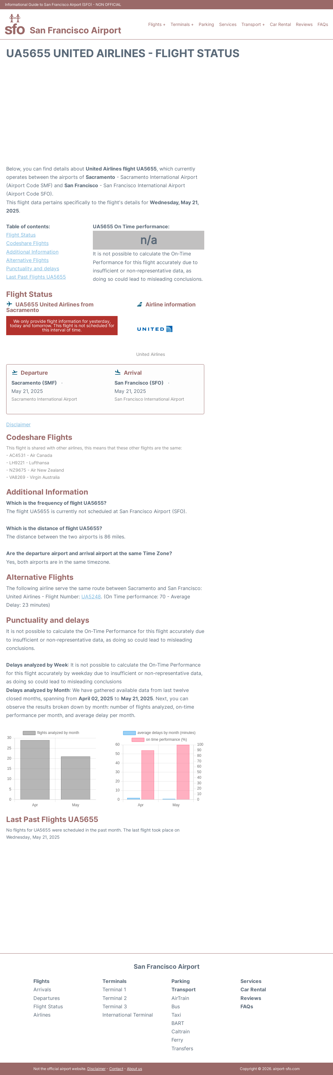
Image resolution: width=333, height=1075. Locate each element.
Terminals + (182, 24)
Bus (175, 1006)
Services (227, 24)
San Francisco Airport (75, 30)
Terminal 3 (114, 1006)
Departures (46, 998)
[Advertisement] (166, 115)
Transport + (253, 24)
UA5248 (91, 596)
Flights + (157, 24)
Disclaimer (96, 1068)
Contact (116, 1068)
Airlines (41, 1015)
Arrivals (42, 989)
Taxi (176, 1015)
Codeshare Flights (27, 243)
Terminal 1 (114, 989)
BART (177, 1023)
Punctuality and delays (32, 268)
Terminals (114, 981)
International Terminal (127, 1015)
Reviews (304, 24)
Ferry (177, 1040)
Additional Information (32, 252)
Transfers (182, 1048)
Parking (206, 24)
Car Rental (280, 24)
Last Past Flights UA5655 (36, 277)
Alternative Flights (27, 260)
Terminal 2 (114, 998)
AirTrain (180, 998)
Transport (183, 989)
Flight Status (21, 235)
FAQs (323, 24)
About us (134, 1068)
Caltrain (180, 1031)
